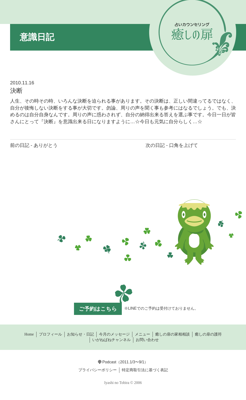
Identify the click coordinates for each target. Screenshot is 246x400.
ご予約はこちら (98, 309)
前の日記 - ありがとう (34, 145)
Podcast (107, 362)
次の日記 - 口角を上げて (172, 145)
